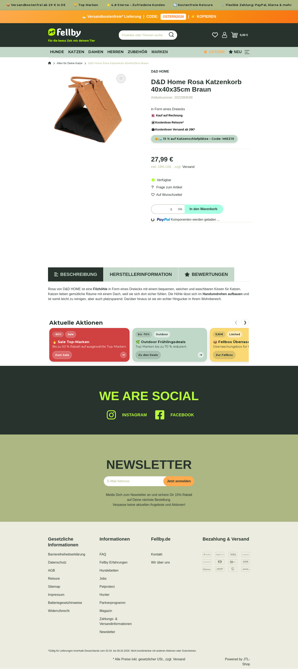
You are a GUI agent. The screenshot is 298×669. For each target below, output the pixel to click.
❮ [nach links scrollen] (236, 322)
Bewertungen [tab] (206, 274)
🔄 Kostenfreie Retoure (193, 5)
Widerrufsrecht (59, 611)
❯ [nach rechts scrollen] (245, 322)
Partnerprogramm (112, 603)
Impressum (56, 595)
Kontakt (156, 554)
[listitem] (89, 345)
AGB (51, 570)
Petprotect (107, 587)
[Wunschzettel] (215, 34)
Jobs (103, 578)
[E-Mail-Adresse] (135, 481)
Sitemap (54, 587)
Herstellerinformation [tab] (141, 274)
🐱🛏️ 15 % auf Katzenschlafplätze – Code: (195, 139)
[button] (224, 34)
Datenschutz (57, 562)
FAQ (103, 554)
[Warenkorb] (239, 34)
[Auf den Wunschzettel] (121, 78)
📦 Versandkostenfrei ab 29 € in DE (35, 5)
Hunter (104, 595)
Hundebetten (109, 570)
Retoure (54, 578)
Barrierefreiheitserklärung (66, 554)
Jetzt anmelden (179, 481)
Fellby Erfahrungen (113, 562)
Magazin (106, 611)
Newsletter (107, 632)
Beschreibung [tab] (75, 274)
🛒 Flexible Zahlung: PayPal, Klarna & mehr (256, 5)
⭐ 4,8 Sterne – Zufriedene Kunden (136, 5)
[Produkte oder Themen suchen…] (142, 35)
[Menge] (163, 209)
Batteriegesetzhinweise (65, 603)
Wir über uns (160, 562)
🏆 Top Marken (86, 5)
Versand (188, 167)
